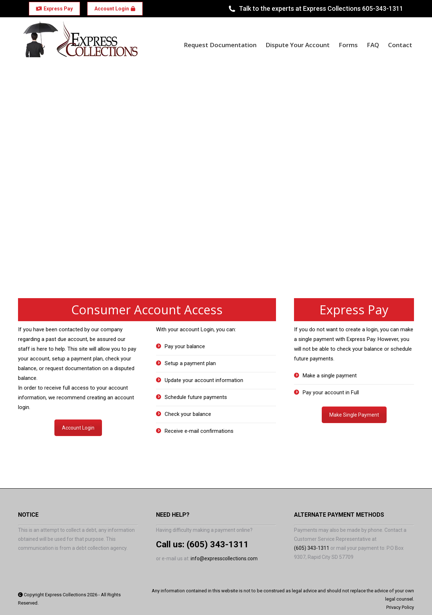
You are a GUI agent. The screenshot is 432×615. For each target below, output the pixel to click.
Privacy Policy (400, 607)
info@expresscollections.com (224, 558)
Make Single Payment (354, 415)
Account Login (78, 428)
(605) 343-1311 (218, 544)
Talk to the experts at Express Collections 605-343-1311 (315, 8)
